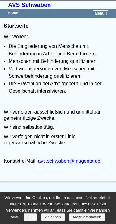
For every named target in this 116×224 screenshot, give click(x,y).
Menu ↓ (101, 13)
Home (13, 13)
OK (30, 217)
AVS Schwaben (29, 5)
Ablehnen (53, 217)
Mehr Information (87, 217)
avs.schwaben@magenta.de (69, 161)
